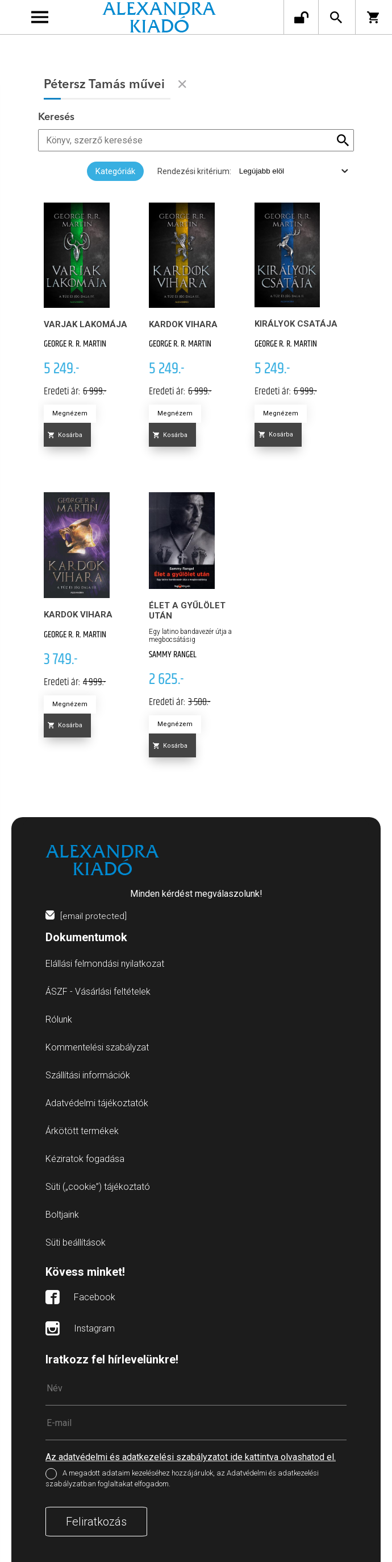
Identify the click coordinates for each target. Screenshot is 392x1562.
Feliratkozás (96, 1521)
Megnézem (69, 413)
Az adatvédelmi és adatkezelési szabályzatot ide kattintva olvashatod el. (190, 1457)
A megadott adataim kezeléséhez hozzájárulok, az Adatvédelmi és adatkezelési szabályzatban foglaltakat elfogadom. (182, 1479)
